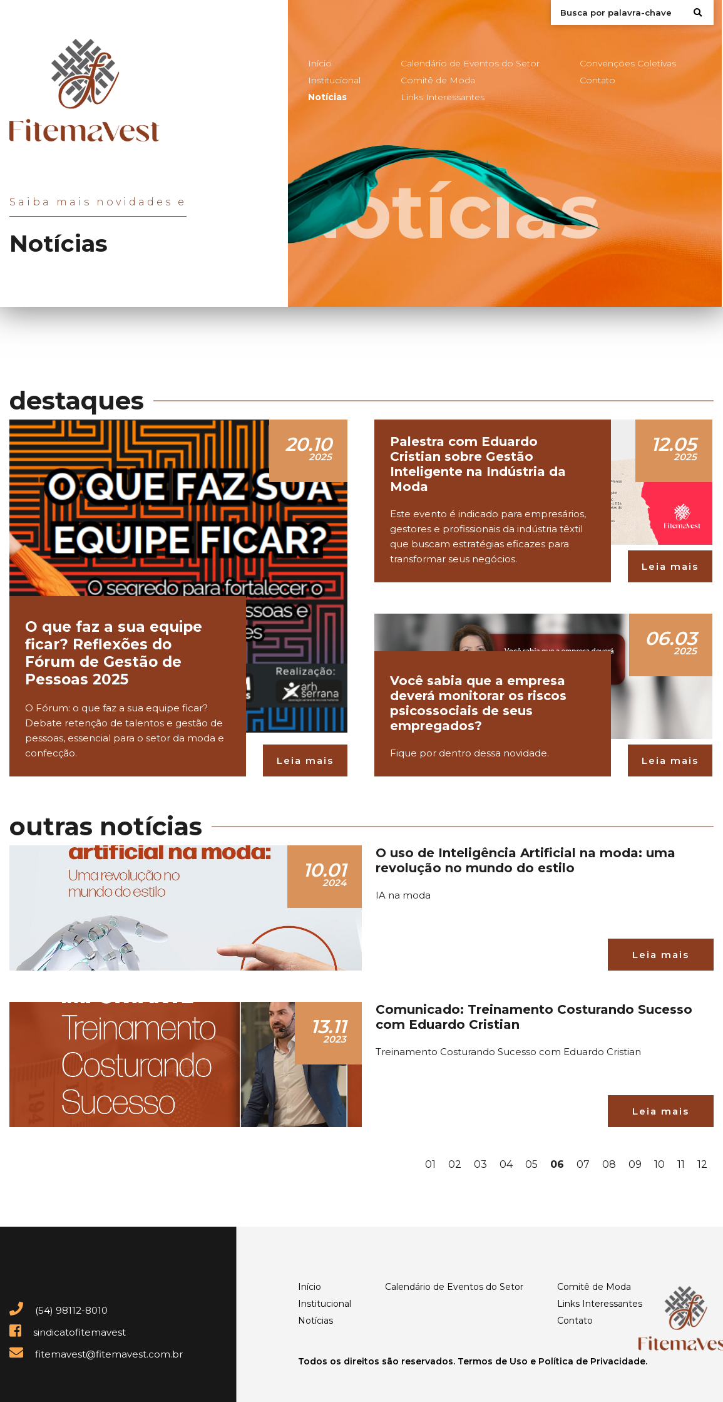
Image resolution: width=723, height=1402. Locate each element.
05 (531, 1164)
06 (557, 1164)
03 (480, 1164)
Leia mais (305, 760)
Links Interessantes (443, 97)
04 (506, 1164)
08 (609, 1164)
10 (659, 1164)
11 (681, 1164)
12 (702, 1164)
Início (320, 63)
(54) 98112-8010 (58, 1310)
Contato (597, 80)
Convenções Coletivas (628, 63)
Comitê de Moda (438, 80)
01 (430, 1164)
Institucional (334, 80)
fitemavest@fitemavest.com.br (96, 1354)
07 (583, 1164)
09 (635, 1164)
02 (454, 1164)
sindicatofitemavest (67, 1332)
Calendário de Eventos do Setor (470, 63)
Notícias (327, 97)
